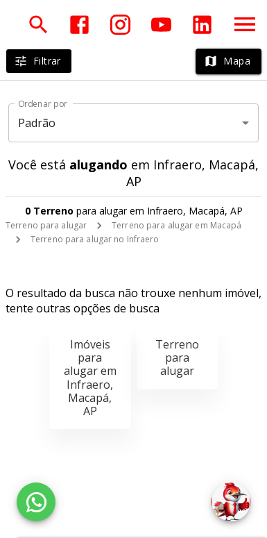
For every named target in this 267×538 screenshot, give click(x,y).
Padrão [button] (37, 123)
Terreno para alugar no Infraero (95, 239)
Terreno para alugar (46, 225)
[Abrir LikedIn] (202, 24)
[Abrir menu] (245, 24)
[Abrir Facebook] (79, 24)
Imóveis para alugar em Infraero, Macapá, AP (90, 378)
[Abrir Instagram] (120, 24)
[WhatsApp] (36, 501)
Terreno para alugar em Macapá (176, 225)
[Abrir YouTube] (161, 24)
